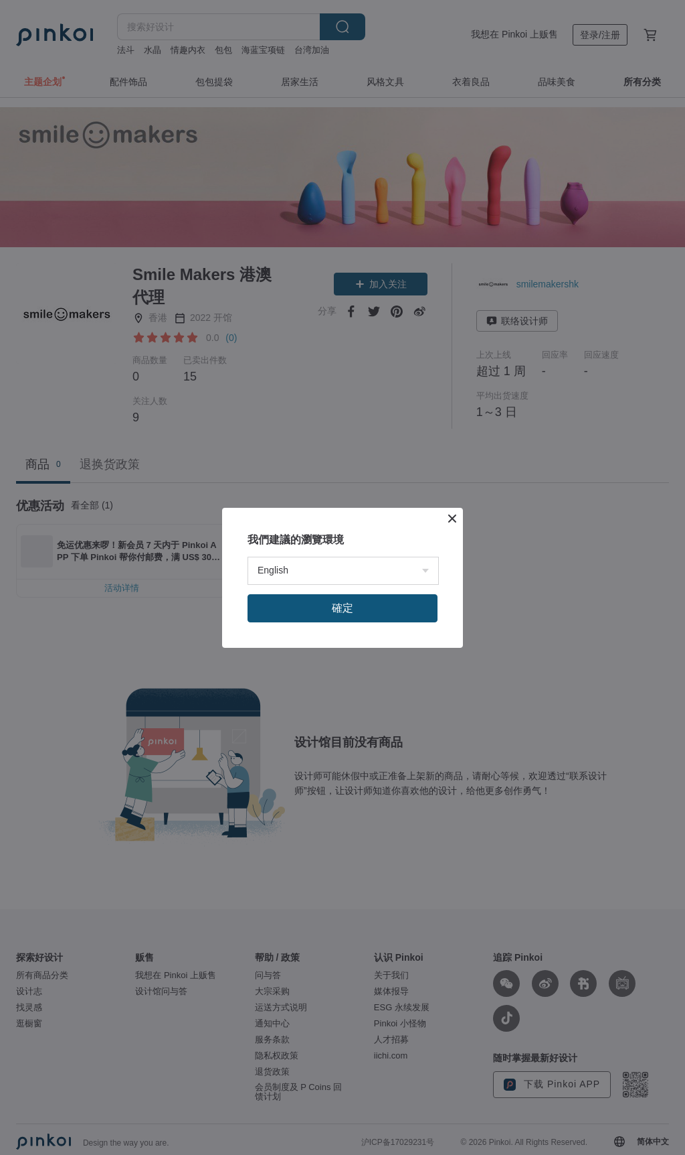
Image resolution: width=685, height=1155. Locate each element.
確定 (342, 608)
